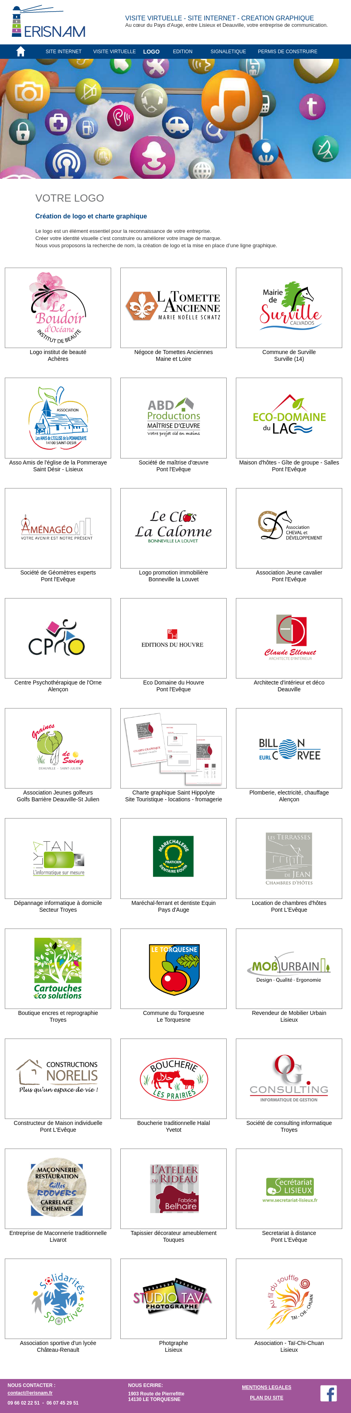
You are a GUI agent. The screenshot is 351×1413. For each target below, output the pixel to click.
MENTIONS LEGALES (266, 1387)
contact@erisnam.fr (30, 1393)
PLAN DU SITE (266, 1398)
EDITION (183, 51)
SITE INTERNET (64, 51)
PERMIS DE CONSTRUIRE (287, 51)
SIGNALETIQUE (228, 51)
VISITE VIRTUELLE (114, 51)
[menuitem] (69, 52)
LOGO (151, 51)
